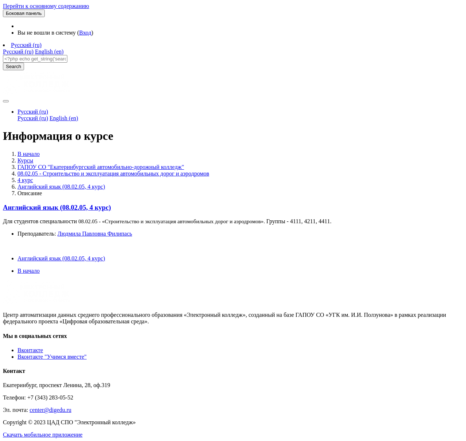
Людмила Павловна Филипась (95, 234)
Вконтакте (30, 350)
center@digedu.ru (50, 410)
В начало (28, 154)
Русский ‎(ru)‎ (26, 45)
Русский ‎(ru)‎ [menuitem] (18, 51)
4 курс (25, 180)
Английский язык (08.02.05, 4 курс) (61, 187)
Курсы (25, 160)
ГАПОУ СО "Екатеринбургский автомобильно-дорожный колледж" (100, 167)
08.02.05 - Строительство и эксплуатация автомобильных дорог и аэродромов (113, 173)
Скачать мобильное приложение (43, 435)
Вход (85, 32)
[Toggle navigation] (6, 101)
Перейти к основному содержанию (46, 6)
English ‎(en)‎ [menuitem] (49, 51)
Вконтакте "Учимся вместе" (52, 357)
